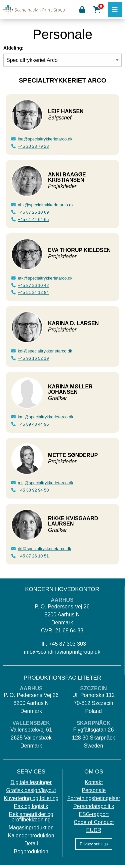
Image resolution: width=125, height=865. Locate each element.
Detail (31, 843)
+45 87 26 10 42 (33, 285)
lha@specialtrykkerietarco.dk (45, 138)
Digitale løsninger (31, 782)
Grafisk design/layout (31, 790)
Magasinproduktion (31, 827)
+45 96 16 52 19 (33, 358)
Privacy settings (94, 844)
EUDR (93, 830)
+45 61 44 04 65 (33, 219)
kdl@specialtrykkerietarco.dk (45, 350)
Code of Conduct (94, 822)
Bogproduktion (31, 851)
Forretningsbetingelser (93, 798)
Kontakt (94, 782)
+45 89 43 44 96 (33, 424)
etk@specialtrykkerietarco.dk (45, 278)
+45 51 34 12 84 (33, 292)
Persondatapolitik (93, 806)
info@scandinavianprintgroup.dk (62, 652)
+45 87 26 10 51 (33, 555)
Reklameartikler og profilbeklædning (31, 817)
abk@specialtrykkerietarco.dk (45, 204)
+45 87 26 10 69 (33, 212)
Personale (94, 790)
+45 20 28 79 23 (33, 146)
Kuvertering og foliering (31, 798)
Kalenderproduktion (31, 835)
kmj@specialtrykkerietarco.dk (45, 416)
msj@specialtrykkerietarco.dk (45, 482)
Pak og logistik (31, 806)
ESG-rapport (94, 814)
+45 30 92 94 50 (33, 490)
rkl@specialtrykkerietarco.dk (44, 548)
